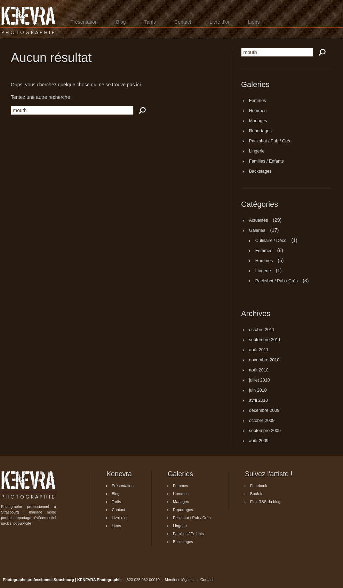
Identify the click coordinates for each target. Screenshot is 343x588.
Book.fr (256, 494)
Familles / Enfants (266, 161)
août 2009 (259, 441)
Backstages (260, 171)
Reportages (260, 131)
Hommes (257, 111)
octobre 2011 (262, 330)
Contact (182, 22)
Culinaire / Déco (271, 240)
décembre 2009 (264, 410)
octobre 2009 (262, 420)
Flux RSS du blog (265, 502)
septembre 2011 (265, 340)
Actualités (258, 220)
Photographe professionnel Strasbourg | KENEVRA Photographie (28, 20)
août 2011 (259, 350)
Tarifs (150, 22)
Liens (254, 22)
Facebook (258, 486)
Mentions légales (179, 580)
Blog (121, 22)
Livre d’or (219, 22)
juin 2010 (258, 390)
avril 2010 (258, 400)
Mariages (258, 121)
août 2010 (259, 370)
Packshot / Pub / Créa (270, 141)
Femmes (257, 101)
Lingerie (257, 151)
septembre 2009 (265, 431)
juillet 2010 (259, 380)
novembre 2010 (264, 360)
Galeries (257, 230)
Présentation (84, 22)
